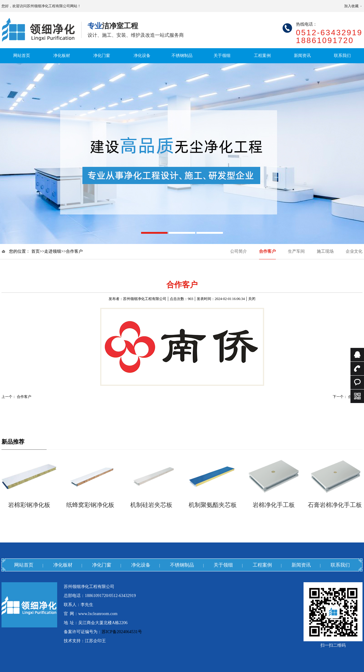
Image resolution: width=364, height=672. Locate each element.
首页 (35, 251)
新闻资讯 (302, 55)
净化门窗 (101, 55)
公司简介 (238, 251)
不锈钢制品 (182, 55)
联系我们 (342, 55)
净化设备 (142, 55)
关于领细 (222, 55)
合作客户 (267, 251)
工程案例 (262, 55)
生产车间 (296, 251)
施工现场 (325, 251)
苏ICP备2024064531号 (122, 632)
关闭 (251, 299)
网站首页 (21, 55)
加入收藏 (351, 6)
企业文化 (354, 251)
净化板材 (61, 55)
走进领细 (52, 251)
